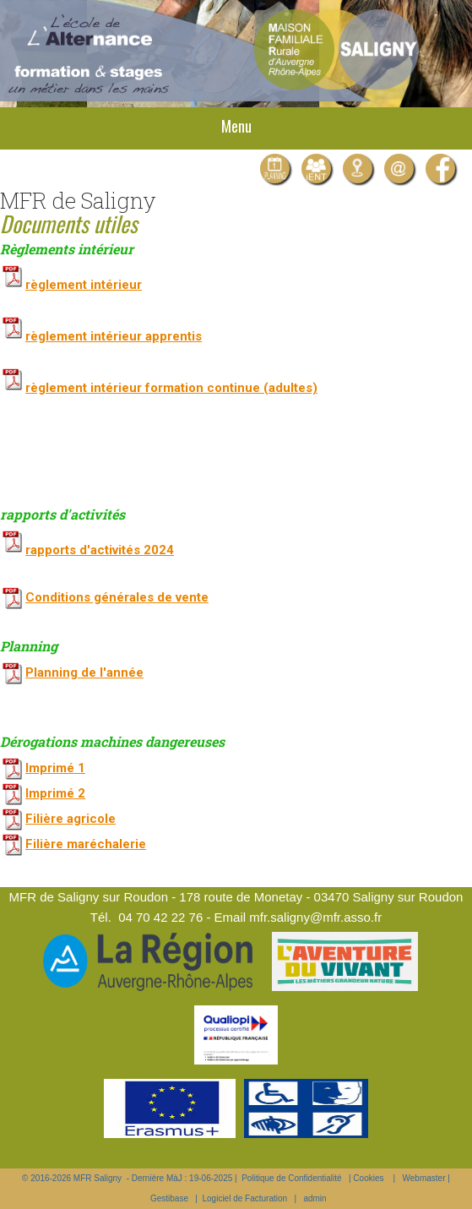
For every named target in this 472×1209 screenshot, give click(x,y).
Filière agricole (70, 818)
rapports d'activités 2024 (99, 550)
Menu (236, 126)
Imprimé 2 (55, 793)
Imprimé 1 (55, 768)
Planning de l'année (84, 672)
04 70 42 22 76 (160, 917)
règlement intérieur (71, 284)
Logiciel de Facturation (244, 1198)
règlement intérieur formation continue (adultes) (158, 387)
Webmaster (424, 1178)
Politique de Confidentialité (291, 1178)
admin (314, 1198)
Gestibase (169, 1198)
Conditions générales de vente (117, 597)
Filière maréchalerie (85, 844)
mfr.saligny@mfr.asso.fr (315, 917)
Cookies (368, 1178)
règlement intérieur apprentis (101, 336)
